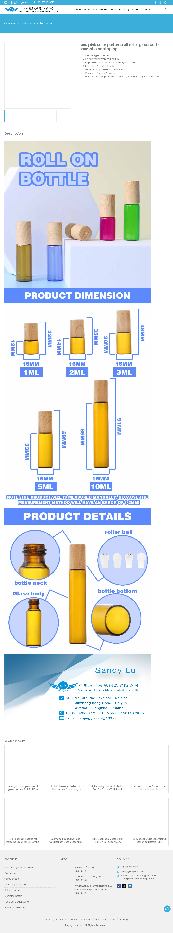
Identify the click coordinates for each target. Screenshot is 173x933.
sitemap (124, 919)
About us (115, 9)
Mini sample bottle (15, 884)
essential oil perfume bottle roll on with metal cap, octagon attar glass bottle (150, 788)
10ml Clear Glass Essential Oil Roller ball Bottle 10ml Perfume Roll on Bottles (149, 840)
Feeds (103, 9)
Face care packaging (16, 901)
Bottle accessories (15, 907)
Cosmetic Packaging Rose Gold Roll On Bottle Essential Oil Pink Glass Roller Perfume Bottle (65, 840)
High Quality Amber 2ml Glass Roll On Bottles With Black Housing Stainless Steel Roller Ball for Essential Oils (108, 788)
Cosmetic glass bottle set (19, 867)
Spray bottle (11, 879)
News (135, 9)
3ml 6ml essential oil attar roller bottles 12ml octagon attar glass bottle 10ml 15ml (65, 788)
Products (89, 9)
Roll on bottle (44, 23)
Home (77, 9)
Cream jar (10, 873)
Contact (147, 9)
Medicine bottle (13, 896)
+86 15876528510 (45, 2)
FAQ (126, 9)
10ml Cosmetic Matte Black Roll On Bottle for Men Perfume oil (107, 840)
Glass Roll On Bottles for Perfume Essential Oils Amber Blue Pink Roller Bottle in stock (23, 840)
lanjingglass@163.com (19, 2)
